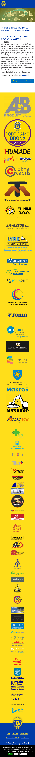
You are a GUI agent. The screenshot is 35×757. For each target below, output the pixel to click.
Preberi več (23, 754)
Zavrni (16, 754)
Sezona (15, 734)
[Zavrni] (33, 751)
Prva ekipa (24, 734)
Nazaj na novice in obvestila (22, 81)
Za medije (25, 738)
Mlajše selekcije (12, 738)
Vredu (10, 754)
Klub (8, 734)
